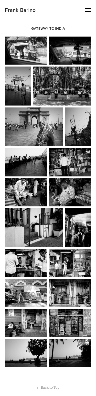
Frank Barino (20, 10)
